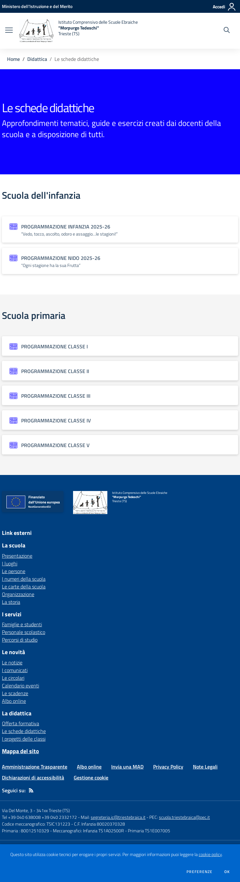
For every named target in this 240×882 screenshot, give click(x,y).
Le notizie (12, 662)
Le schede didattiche (24, 731)
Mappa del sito (20, 751)
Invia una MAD (127, 766)
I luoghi (9, 563)
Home (13, 59)
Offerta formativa (20, 723)
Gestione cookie (91, 777)
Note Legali (205, 766)
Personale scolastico (23, 632)
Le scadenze (15, 693)
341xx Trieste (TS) (53, 810)
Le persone (13, 571)
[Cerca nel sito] (227, 31)
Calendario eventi (20, 685)
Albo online (14, 701)
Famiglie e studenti (22, 624)
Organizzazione (18, 594)
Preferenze (199, 872)
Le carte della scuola (24, 586)
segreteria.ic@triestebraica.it (118, 817)
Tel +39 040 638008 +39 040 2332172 (39, 817)
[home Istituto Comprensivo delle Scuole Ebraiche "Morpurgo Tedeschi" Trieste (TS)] (78, 30)
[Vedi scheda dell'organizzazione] (120, 229)
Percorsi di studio (19, 640)
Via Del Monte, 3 (17, 810)
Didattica (37, 59)
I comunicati (15, 670)
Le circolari (13, 678)
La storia (11, 602)
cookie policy (210, 854)
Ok (227, 872)
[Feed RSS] (31, 790)
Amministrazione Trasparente (34, 766)
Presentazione (17, 556)
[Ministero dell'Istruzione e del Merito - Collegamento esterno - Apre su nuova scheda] (37, 6)
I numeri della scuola (24, 579)
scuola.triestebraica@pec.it (184, 817)
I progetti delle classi (24, 739)
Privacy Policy (168, 766)
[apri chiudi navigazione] (9, 31)
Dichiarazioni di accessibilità (33, 777)
